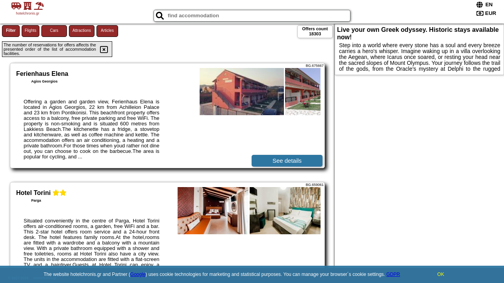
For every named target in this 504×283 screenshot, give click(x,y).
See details (287, 160)
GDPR (393, 274)
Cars (54, 30)
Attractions (81, 30)
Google (138, 274)
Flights (30, 30)
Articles (107, 30)
